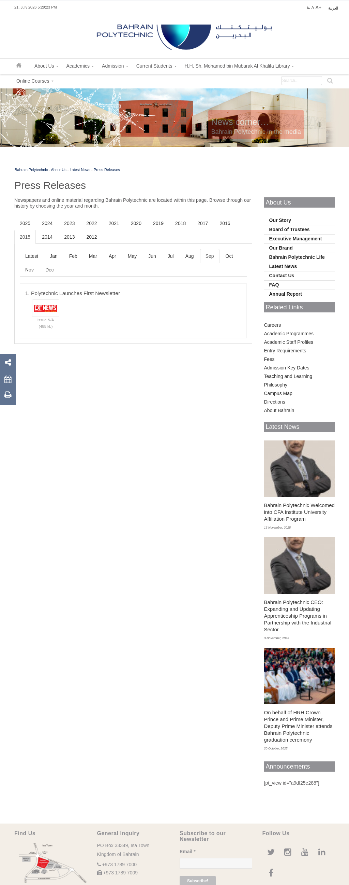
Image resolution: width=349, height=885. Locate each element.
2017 (202, 223)
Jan (54, 256)
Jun (152, 256)
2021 (114, 223)
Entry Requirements (285, 350)
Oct (229, 256)
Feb (73, 256)
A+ (318, 7)
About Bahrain (279, 410)
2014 (47, 237)
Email (188, 851)
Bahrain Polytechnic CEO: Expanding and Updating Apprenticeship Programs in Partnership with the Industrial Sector (298, 615)
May (132, 256)
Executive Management (295, 238)
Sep (210, 256)
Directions (274, 402)
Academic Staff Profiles (288, 342)
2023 (69, 223)
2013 (69, 237)
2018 (180, 223)
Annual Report (285, 294)
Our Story (280, 220)
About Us (58, 170)
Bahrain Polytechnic (31, 170)
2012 (91, 237)
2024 (47, 223)
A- (308, 8)
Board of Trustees (289, 229)
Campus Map (278, 393)
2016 (224, 223)
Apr (112, 256)
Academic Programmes (289, 333)
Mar (93, 256)
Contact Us (281, 275)
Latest (31, 256)
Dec (49, 269)
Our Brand (281, 248)
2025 (25, 223)
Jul (171, 256)
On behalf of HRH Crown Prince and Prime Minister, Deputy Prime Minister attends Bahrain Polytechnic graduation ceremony (298, 726)
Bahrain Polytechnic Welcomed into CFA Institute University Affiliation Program (299, 512)
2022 (91, 223)
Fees (269, 359)
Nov (29, 269)
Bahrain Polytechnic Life (297, 257)
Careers (272, 325)
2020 (136, 223)
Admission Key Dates (286, 367)
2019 (158, 223)
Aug (189, 256)
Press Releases (107, 170)
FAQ (274, 284)
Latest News (80, 170)
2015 (25, 237)
